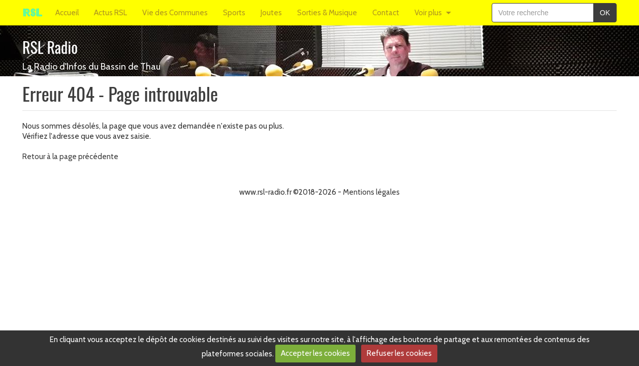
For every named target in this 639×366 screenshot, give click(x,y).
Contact (385, 12)
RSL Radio (50, 47)
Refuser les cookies (399, 353)
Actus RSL (110, 12)
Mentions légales (371, 192)
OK (605, 13)
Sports (234, 12)
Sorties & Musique (327, 12)
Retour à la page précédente (70, 156)
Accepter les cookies (315, 353)
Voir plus (428, 12)
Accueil (67, 12)
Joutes (271, 12)
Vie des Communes (175, 12)
